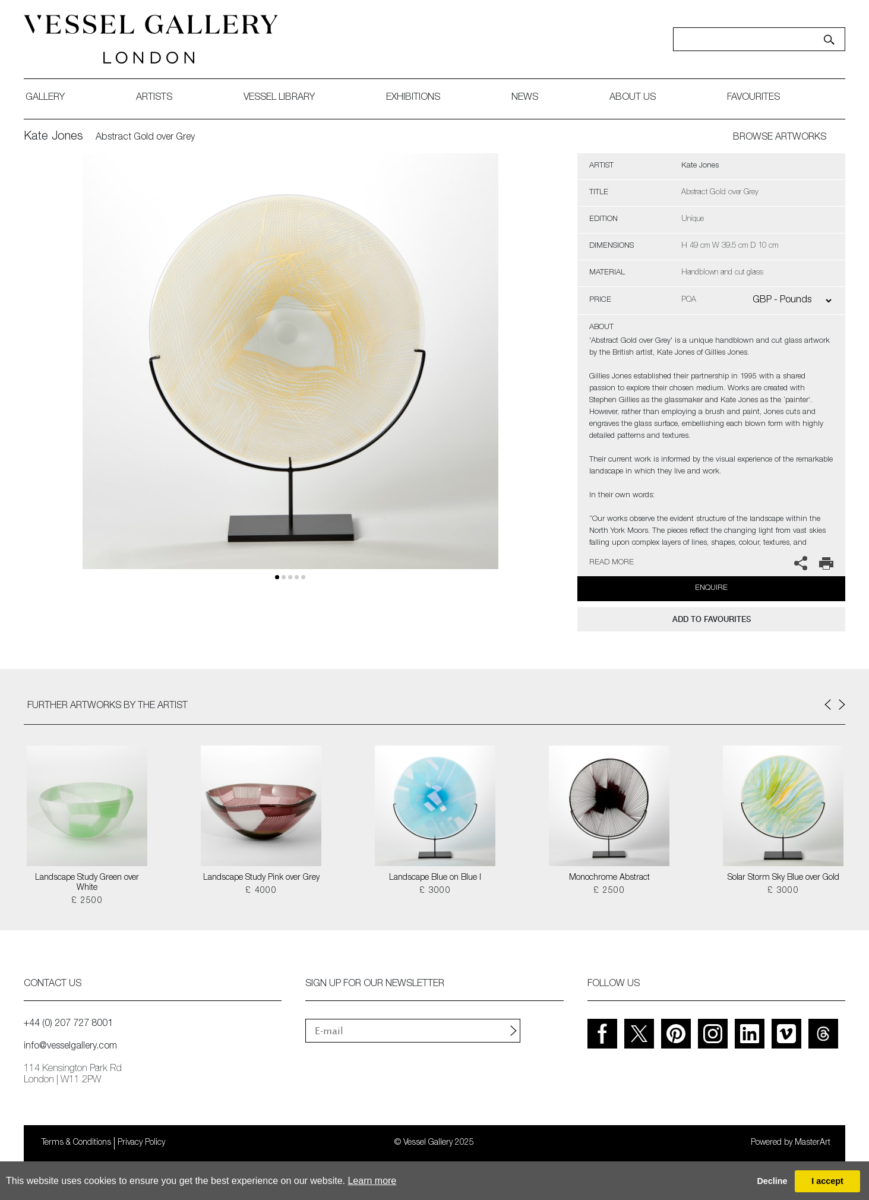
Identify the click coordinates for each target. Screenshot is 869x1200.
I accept (827, 1181)
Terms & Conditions (76, 1143)
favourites (753, 98)
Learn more (371, 1181)
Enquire (711, 588)
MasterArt (812, 1143)
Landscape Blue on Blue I (435, 878)
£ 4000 (261, 891)
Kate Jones (53, 137)
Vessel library (279, 98)
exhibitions (413, 98)
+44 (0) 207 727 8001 (68, 1024)
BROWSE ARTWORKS (779, 138)
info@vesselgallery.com (70, 1046)
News (524, 98)
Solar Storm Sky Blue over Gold (783, 878)
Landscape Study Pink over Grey (261, 878)
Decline (772, 1181)
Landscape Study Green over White (87, 883)
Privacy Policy (141, 1143)
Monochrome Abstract (609, 878)
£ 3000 (435, 891)
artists (154, 98)
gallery (45, 98)
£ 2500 (87, 901)
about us (632, 98)
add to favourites (711, 619)
